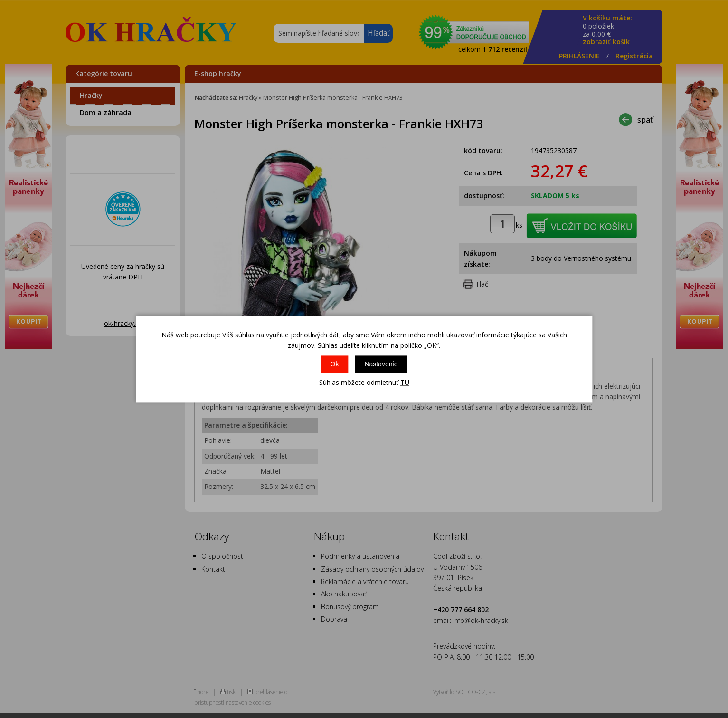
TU (404, 382)
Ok (335, 364)
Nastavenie (380, 364)
